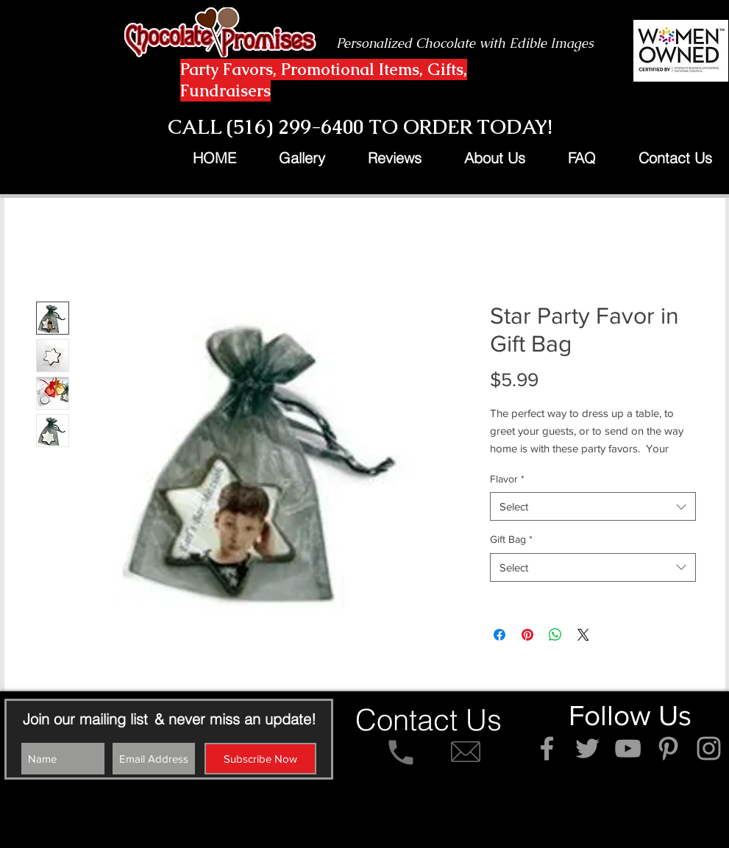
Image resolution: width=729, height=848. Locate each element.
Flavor (507, 479)
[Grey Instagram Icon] (709, 748)
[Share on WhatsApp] (555, 635)
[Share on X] (583, 635)
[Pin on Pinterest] (527, 635)
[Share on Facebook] (499, 635)
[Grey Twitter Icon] (587, 748)
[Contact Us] (428, 720)
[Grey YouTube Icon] (628, 748)
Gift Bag (511, 539)
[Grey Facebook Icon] (547, 748)
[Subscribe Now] (260, 758)
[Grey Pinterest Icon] (668, 748)
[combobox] (593, 506)
